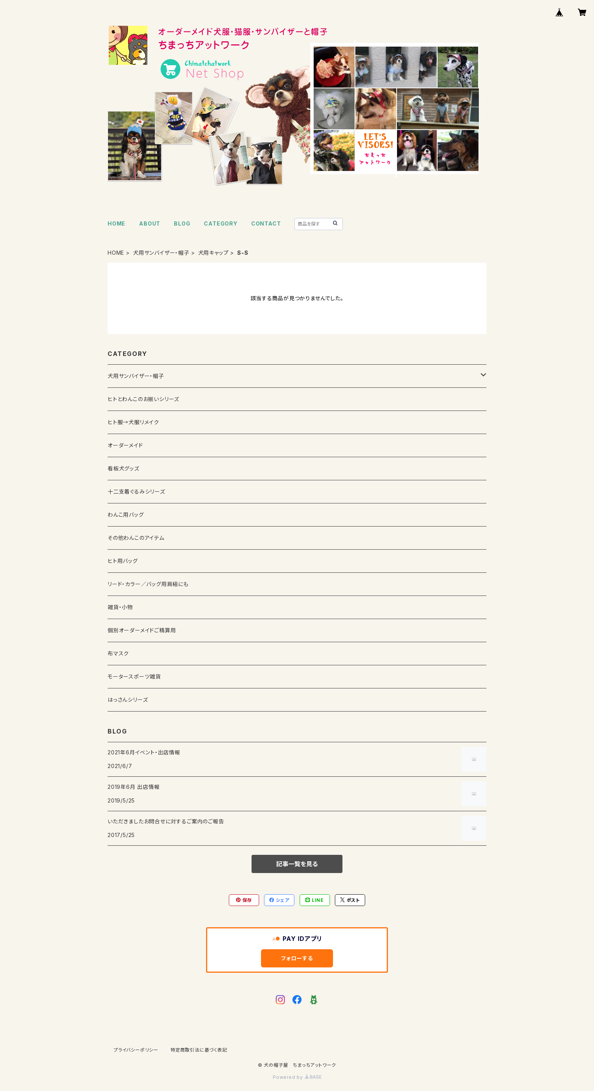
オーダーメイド (125, 445)
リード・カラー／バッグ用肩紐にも (148, 584)
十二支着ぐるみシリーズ (136, 491)
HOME (116, 223)
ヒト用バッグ (123, 561)
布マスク (118, 653)
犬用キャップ (213, 252)
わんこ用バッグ (126, 514)
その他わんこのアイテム (136, 538)
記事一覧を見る (297, 864)
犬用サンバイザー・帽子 (161, 252)
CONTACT (266, 223)
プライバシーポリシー (136, 1050)
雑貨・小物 (120, 607)
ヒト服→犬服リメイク (133, 422)
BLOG (182, 223)
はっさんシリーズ (128, 699)
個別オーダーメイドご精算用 (142, 630)
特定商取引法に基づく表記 (198, 1050)
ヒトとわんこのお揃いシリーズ (143, 399)
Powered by (297, 1077)
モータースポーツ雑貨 (134, 676)
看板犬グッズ (123, 468)
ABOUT (149, 223)
